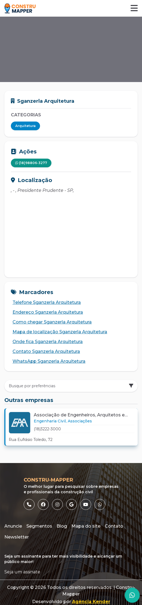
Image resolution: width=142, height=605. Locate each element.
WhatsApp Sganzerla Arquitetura (47, 361)
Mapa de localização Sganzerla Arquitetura (58, 332)
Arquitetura (25, 126)
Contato (114, 526)
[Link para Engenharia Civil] (50, 421)
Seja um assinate (22, 571)
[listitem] (29, 504)
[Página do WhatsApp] (132, 595)
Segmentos (39, 526)
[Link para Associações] (80, 421)
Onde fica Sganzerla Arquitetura (46, 341)
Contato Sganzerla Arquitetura (44, 351)
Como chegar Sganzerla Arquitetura (50, 322)
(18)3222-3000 (47, 428)
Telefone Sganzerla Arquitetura (45, 302)
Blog (62, 526)
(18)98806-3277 (31, 163)
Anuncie (13, 526)
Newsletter (16, 537)
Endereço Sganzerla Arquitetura (46, 312)
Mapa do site (85, 526)
